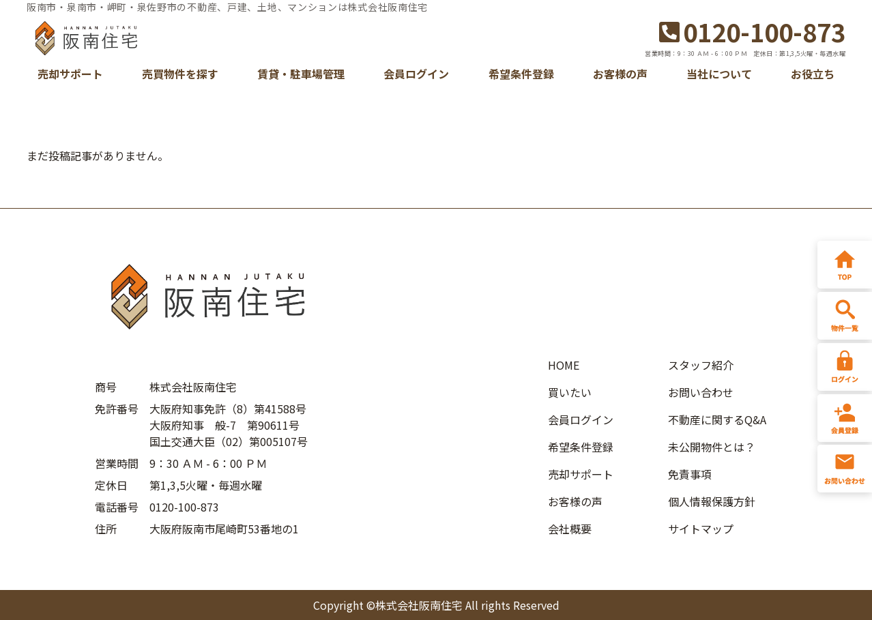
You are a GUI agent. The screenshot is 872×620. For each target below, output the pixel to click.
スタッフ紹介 (700, 365)
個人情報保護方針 (711, 501)
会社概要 (570, 528)
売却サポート (70, 73)
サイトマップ (700, 528)
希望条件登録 (521, 73)
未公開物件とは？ (711, 447)
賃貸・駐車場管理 (301, 73)
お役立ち (812, 73)
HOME (563, 365)
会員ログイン (416, 73)
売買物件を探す (180, 73)
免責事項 (690, 474)
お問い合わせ (700, 392)
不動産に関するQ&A (717, 419)
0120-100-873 (752, 31)
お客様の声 (620, 73)
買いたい (570, 392)
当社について (719, 73)
